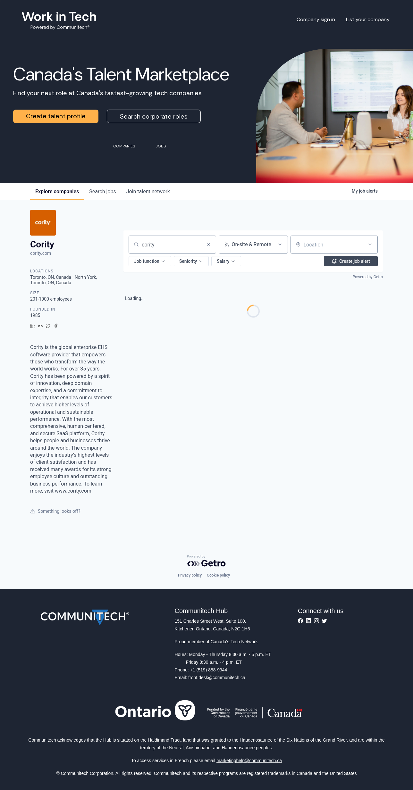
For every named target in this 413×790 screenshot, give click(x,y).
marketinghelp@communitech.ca (249, 760)
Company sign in (316, 19)
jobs (102, 191)
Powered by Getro (368, 277)
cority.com (40, 253)
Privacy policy (190, 575)
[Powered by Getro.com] (206, 561)
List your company (368, 19)
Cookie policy (218, 575)
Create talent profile (56, 116)
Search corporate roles (154, 116)
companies (57, 191)
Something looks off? (55, 511)
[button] (150, 261)
